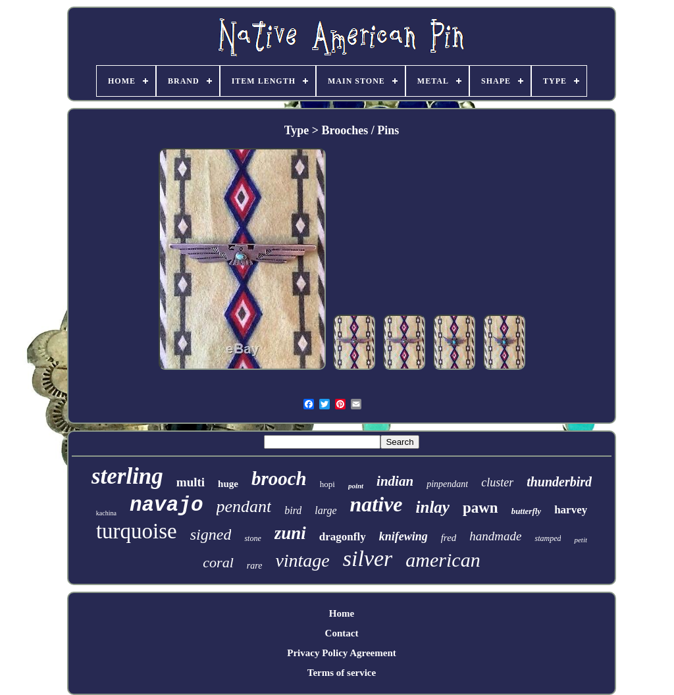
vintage (302, 560)
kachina (106, 513)
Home (341, 613)
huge (228, 483)
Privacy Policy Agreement (341, 653)
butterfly (526, 511)
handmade (495, 536)
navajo (166, 505)
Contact (342, 633)
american (442, 560)
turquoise (136, 531)
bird (292, 510)
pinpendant (447, 484)
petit (580, 540)
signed (211, 534)
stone (252, 538)
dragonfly (342, 536)
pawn (480, 508)
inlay (433, 507)
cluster (497, 482)
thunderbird (559, 482)
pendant (244, 506)
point (355, 486)
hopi (327, 484)
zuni (290, 533)
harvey (570, 509)
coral (218, 562)
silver (368, 558)
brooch (279, 478)
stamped (547, 538)
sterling (127, 476)
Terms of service (341, 672)
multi (190, 482)
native (376, 504)
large (325, 510)
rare (255, 566)
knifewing (403, 536)
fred (449, 537)
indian (394, 481)
